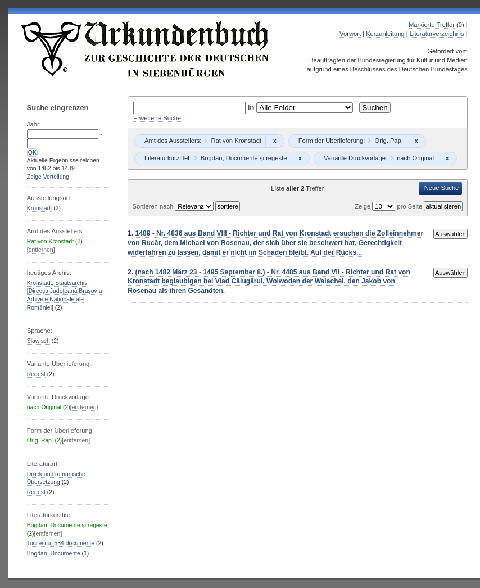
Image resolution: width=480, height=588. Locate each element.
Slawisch (38, 341)
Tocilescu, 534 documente (60, 543)
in (252, 107)
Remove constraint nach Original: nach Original (447, 158)
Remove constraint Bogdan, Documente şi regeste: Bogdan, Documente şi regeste (300, 158)
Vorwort (350, 33)
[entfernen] (41, 250)
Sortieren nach (153, 206)
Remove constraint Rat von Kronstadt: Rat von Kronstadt (274, 141)
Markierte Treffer (432, 24)
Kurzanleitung (385, 33)
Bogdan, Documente (53, 553)
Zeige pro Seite (389, 206)
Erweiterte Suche (157, 118)
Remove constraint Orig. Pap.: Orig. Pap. (416, 141)
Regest (36, 374)
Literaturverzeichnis (437, 33)
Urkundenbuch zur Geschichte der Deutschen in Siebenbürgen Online (145, 49)
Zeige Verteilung (48, 177)
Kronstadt (39, 208)
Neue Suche (441, 187)
